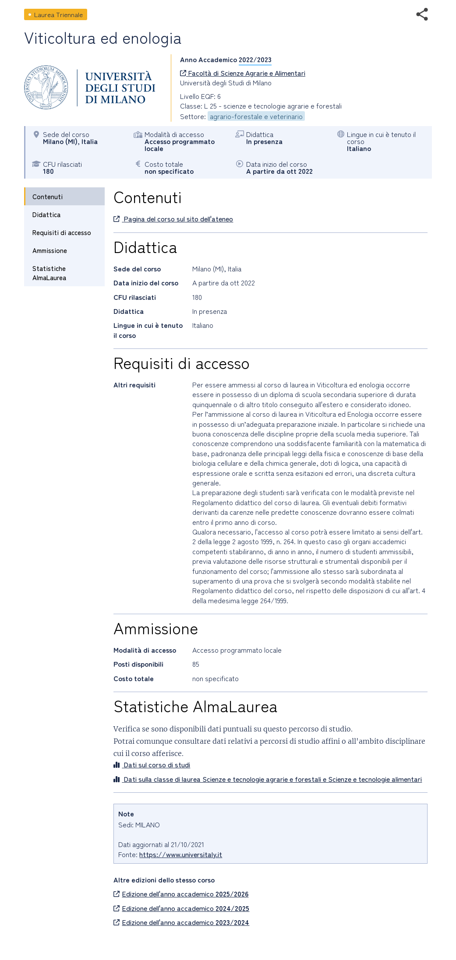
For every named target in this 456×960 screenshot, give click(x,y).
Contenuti (47, 196)
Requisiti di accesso (61, 232)
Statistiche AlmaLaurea (49, 273)
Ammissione (49, 250)
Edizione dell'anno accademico (180, 893)
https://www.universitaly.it (180, 854)
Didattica (46, 214)
